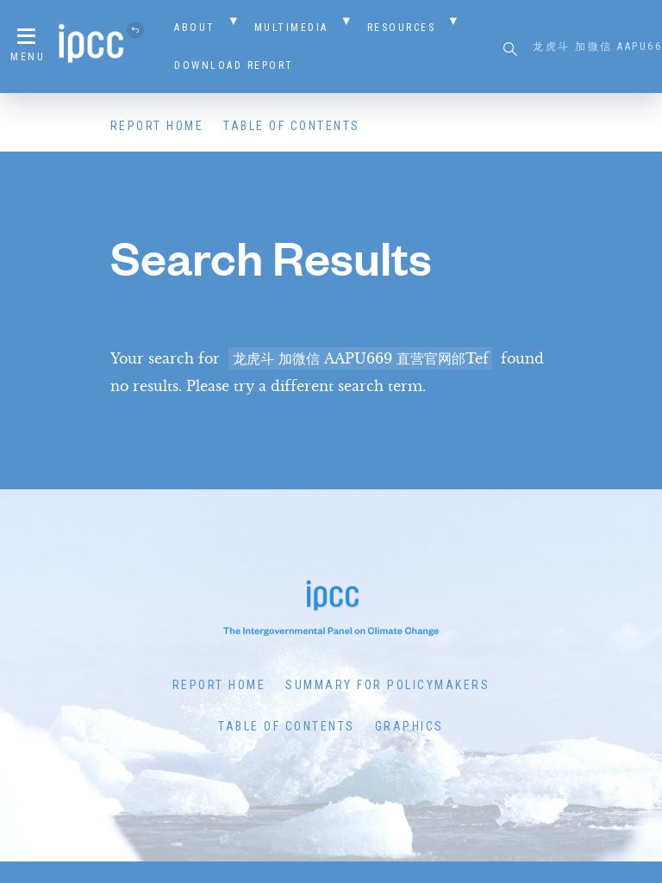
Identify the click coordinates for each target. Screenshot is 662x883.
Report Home (157, 126)
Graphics (409, 726)
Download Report (234, 65)
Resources (401, 28)
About (194, 28)
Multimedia (291, 28)
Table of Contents (291, 126)
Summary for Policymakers (387, 685)
